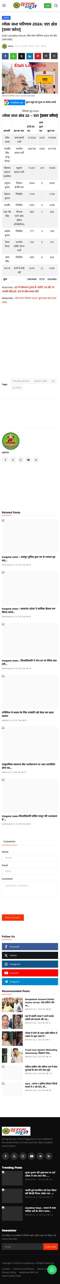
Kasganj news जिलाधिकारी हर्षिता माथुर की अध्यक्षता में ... (29, 817)
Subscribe (50, 1246)
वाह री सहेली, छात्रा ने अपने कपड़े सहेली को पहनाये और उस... (39, 1017)
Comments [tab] (9, 841)
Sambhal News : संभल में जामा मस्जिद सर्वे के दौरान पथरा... (40, 1209)
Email (5, 865)
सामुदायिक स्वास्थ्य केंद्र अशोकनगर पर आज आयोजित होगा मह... (28, 766)
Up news (17, 387)
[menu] (4, 5)
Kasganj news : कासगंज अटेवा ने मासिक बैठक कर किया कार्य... (28, 610)
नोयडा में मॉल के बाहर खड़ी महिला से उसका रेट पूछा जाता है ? (41, 1034)
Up (53, 381)
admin (5, 452)
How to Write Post (11, 1275)
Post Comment (13, 917)
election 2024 (40, 381)
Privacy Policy (9, 1272)
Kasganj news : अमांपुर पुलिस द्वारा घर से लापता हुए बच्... (28, 558)
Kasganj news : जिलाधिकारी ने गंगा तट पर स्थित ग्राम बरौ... (29, 662)
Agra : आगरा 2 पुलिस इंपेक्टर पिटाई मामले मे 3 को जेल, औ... (41, 1085)
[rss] (48, 1156)
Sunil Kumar (7, 565)
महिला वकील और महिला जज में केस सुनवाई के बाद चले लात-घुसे (41, 1068)
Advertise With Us (28, 1272)
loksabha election (21, 381)
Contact (6, 1268)
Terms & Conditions (23, 1268)
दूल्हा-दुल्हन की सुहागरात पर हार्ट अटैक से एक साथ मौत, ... (40, 1174)
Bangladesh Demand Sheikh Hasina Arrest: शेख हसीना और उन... (39, 1002)
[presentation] (26, 906)
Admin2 (5, 720)
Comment (7, 878)
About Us (42, 1268)
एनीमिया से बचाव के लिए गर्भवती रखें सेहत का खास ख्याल (28, 714)
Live (48, 5)
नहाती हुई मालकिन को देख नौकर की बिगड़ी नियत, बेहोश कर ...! (40, 1192)
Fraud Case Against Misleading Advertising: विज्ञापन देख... (41, 1051)
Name (5, 851)
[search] (56, 5)
